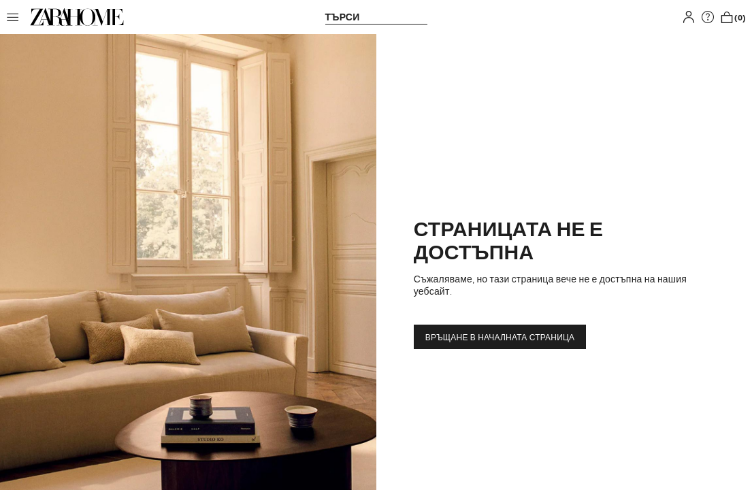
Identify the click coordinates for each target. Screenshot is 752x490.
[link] (77, 17)
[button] (16, 17)
